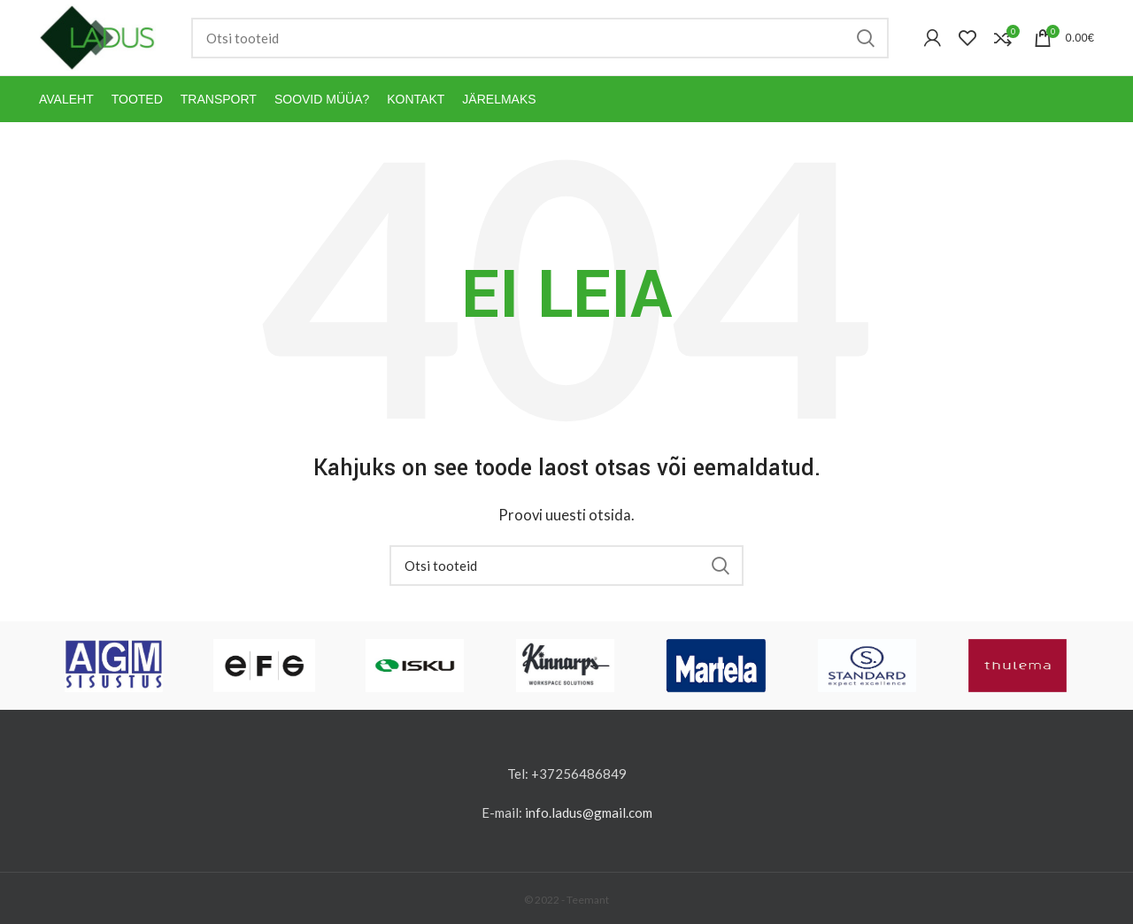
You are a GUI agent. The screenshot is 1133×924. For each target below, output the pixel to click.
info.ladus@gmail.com (588, 812)
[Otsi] (540, 38)
